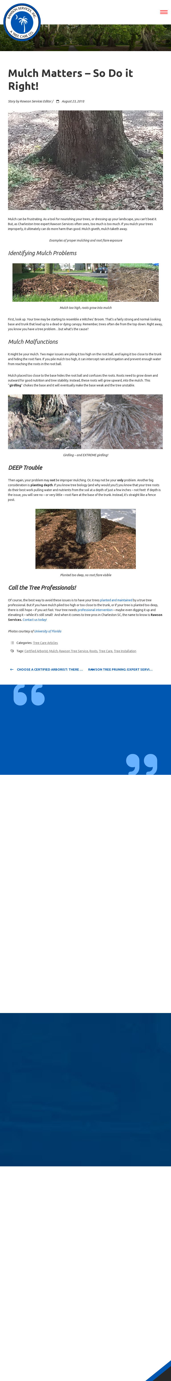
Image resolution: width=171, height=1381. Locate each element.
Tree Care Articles (45, 643)
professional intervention (95, 610)
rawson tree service (73, 651)
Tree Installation (125, 651)
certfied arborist (36, 651)
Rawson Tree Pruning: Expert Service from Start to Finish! (125, 669)
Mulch (53, 651)
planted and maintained (116, 600)
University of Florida (47, 631)
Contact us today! (35, 620)
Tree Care (105, 651)
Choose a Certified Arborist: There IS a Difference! (46, 669)
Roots (94, 651)
